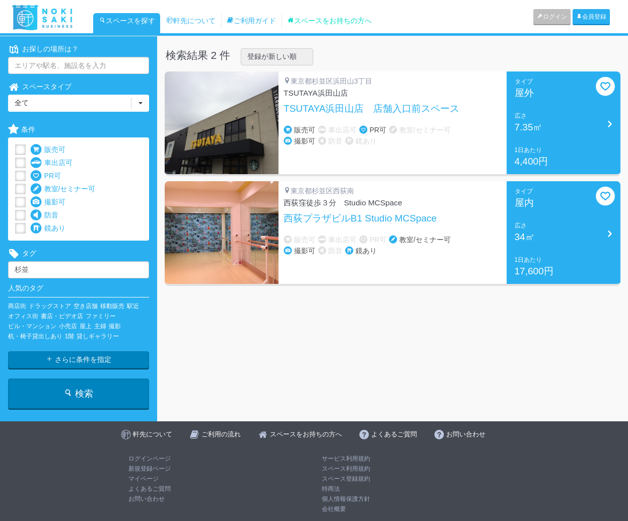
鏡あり (47, 228)
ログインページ (149, 458)
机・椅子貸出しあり (35, 336)
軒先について (191, 21)
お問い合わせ (146, 498)
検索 (78, 393)
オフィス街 (23, 316)
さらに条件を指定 (78, 359)
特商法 (331, 488)
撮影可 (47, 202)
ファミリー (101, 316)
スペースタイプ (40, 87)
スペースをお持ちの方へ (329, 21)
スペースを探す (127, 21)
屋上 (86, 326)
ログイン (552, 16)
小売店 (68, 326)
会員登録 (591, 16)
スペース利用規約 (346, 468)
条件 (21, 129)
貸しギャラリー (98, 336)
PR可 (45, 176)
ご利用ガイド (251, 21)
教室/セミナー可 (63, 189)
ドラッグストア (50, 306)
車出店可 (51, 163)
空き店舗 (86, 306)
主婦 (100, 326)
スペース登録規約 (346, 478)
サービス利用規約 (346, 458)
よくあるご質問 (149, 488)
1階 (70, 336)
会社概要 (334, 508)
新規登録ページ (149, 468)
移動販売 (112, 306)
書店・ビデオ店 (62, 316)
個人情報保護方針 (346, 498)
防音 (44, 215)
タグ (22, 253)
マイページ (143, 478)
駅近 (133, 306)
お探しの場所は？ (43, 49)
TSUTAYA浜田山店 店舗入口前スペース (371, 109)
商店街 (17, 306)
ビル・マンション (32, 326)
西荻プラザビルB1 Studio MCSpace (360, 218)
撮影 (115, 326)
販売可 (47, 149)
